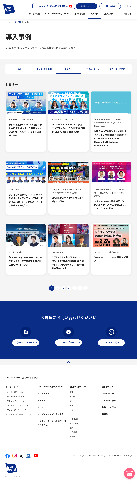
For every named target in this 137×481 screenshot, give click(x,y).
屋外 (71, 428)
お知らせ (127, 14)
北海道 (72, 397)
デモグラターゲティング (16, 401)
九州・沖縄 (74, 423)
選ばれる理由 (79, 14)
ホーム (7, 22)
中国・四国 (74, 419)
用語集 (105, 414)
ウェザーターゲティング (16, 410)
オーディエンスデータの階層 (51, 414)
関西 (71, 414)
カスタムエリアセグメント (17, 406)
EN (130, 6)
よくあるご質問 (109, 400)
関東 (71, 406)
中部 (71, 410)
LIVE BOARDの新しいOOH (57, 14)
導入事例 (94, 14)
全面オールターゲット (15, 397)
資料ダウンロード (86, 6)
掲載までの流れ (109, 407)
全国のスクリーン (110, 14)
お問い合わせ (110, 6)
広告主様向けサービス (14, 392)
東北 (71, 401)
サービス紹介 (34, 14)
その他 (72, 437)
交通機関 (73, 432)
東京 (71, 392)
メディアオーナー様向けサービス (18, 414)
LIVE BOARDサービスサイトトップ (21, 378)
